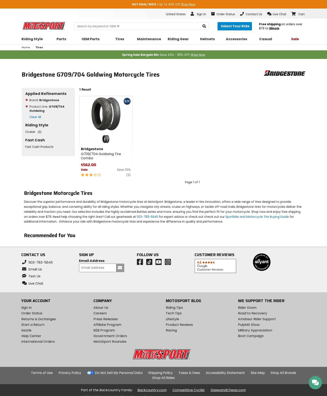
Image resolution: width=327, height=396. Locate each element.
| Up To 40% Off (163, 4)
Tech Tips (174, 313)
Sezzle (26, 330)
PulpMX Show (249, 324)
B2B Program (104, 330)
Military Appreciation (255, 330)
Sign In (26, 307)
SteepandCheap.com (228, 390)
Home (26, 47)
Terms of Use (42, 372)
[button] (277, 14)
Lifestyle (172, 319)
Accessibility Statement (225, 372)
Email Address (91, 261)
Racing (171, 330)
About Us (100, 307)
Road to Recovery (252, 313)
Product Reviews (179, 324)
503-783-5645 (147, 217)
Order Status (31, 313)
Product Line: (46, 109)
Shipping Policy (160, 372)
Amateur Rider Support (257, 319)
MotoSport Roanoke (109, 341)
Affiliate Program (107, 324)
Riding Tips (174, 307)
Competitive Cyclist (188, 390)
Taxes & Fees (189, 372)
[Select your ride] (235, 26)
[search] (204, 26)
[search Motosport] (141, 26)
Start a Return (32, 324)
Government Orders (110, 336)
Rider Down (247, 307)
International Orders (38, 341)
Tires (39, 47)
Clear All (35, 117)
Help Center (31, 336)
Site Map (258, 372)
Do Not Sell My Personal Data (118, 373)
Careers (100, 313)
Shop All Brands (283, 372)
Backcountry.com (152, 390)
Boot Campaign (251, 336)
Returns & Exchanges (38, 319)
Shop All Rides (163, 377)
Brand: (44, 100)
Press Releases (105, 319)
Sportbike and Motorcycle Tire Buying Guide (257, 217)
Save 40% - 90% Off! (163, 55)
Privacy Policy (70, 372)
